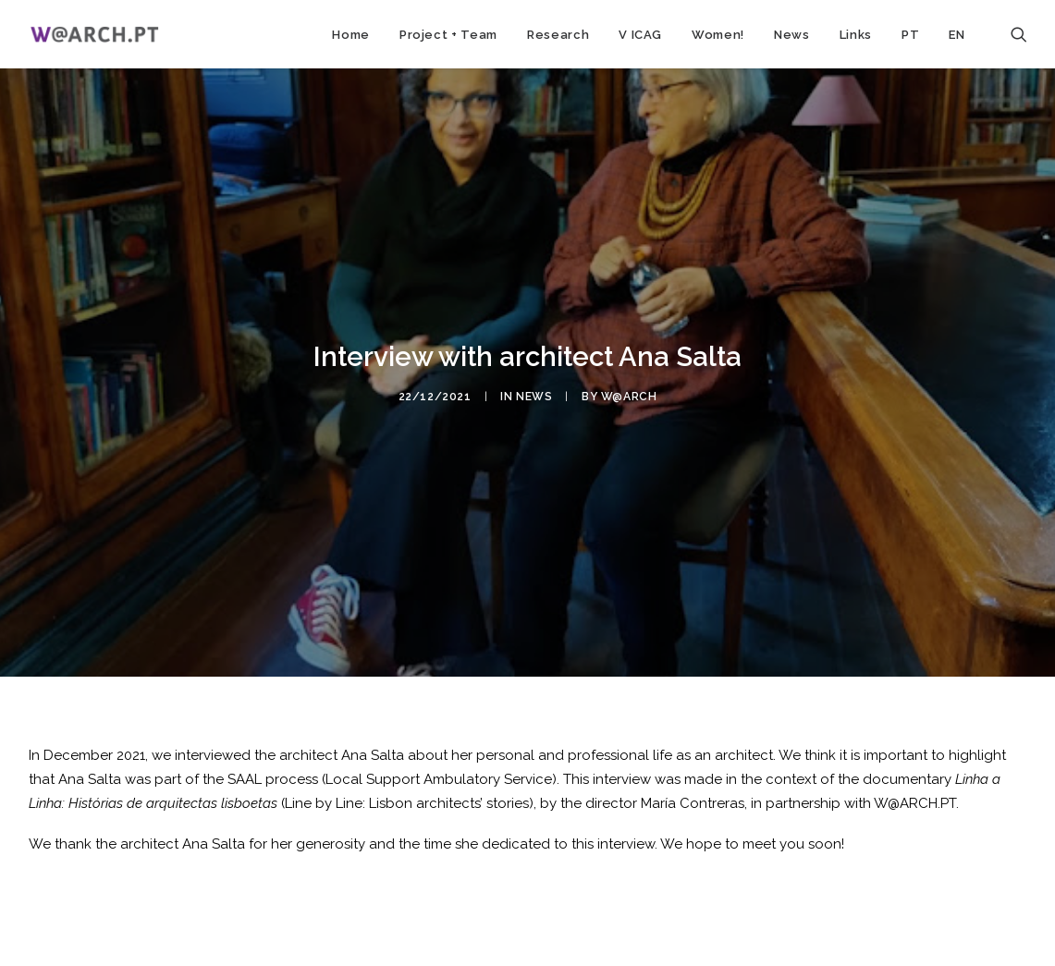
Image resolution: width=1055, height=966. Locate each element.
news (534, 391)
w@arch (629, 391)
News (792, 35)
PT (910, 35)
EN (956, 35)
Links (856, 35)
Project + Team (448, 35)
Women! (718, 35)
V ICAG (640, 35)
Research (558, 35)
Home (351, 35)
